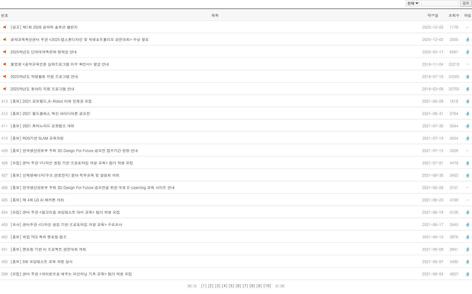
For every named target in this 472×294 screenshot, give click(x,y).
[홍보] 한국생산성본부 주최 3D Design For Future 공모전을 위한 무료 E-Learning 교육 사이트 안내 (93, 187)
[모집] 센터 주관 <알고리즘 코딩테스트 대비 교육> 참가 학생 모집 (66, 212)
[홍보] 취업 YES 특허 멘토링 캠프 (39, 236)
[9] (259, 285)
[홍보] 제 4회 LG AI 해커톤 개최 (38, 199)
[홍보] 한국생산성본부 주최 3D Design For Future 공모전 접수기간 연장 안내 (75, 150)
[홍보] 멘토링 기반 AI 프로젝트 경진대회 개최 (49, 249)
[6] (238, 285)
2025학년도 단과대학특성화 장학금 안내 (44, 51)
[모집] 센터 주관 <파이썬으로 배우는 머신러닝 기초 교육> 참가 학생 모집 (72, 273)
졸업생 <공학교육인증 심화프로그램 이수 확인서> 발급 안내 (60, 64)
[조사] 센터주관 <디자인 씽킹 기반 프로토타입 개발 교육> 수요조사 (67, 224)
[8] (252, 285)
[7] (245, 285)
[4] (224, 285)
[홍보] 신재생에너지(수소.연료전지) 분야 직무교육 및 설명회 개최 (66, 175)
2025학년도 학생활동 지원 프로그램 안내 (44, 76)
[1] (203, 285)
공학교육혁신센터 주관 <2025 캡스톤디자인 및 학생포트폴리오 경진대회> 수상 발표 (80, 39)
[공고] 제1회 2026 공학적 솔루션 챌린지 (44, 26)
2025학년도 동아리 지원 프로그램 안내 (42, 88)
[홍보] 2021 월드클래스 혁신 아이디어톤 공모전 (51, 113)
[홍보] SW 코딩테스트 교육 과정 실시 (43, 261)
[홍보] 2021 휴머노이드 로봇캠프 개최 (43, 125)
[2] (210, 285)
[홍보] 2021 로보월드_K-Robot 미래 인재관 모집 (52, 101)
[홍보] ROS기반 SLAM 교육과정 (38, 138)
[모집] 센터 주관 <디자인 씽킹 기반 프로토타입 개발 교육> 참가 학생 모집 (73, 162)
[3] (217, 285)
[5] (231, 285)
